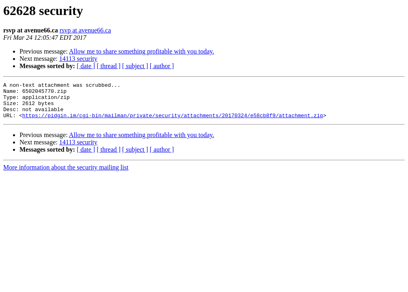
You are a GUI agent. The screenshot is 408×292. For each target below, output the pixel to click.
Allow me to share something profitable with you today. (141, 51)
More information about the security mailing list (65, 174)
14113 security (78, 58)
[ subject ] (135, 65)
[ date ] (86, 65)
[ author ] (162, 65)
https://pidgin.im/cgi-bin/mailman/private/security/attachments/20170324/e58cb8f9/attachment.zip (172, 122)
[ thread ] (109, 65)
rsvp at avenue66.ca (85, 30)
